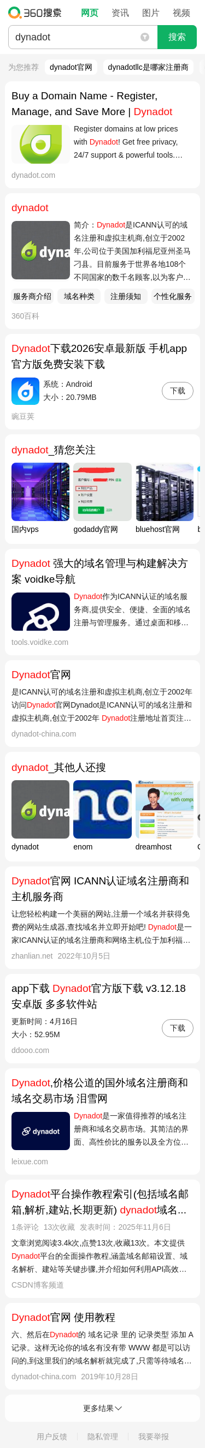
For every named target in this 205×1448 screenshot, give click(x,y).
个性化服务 (173, 296)
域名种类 (79, 296)
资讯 (120, 12)
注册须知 (125, 296)
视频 (181, 12)
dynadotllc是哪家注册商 (148, 67)
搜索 (177, 36)
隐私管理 (102, 1436)
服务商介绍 (32, 296)
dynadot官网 (71, 67)
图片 (151, 12)
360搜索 (37, 12)
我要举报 (153, 1436)
